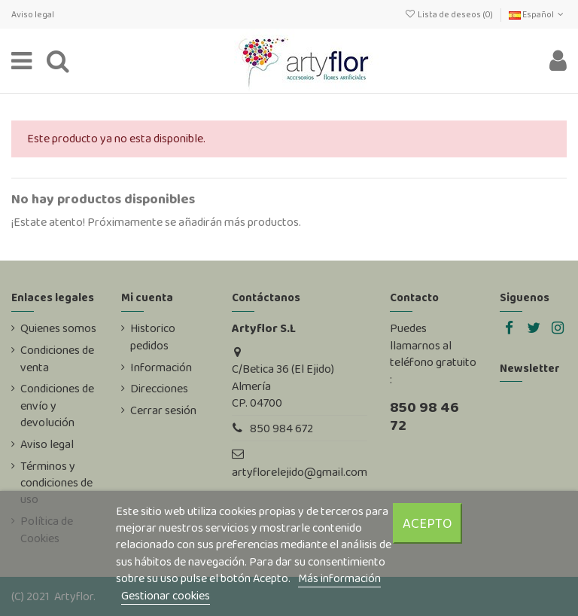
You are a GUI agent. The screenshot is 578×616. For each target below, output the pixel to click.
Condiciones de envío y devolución (57, 405)
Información (161, 367)
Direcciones (159, 388)
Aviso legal (32, 14)
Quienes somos (58, 328)
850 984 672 (281, 428)
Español (538, 14)
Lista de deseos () (449, 14)
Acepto (427, 523)
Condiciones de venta (57, 358)
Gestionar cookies (165, 595)
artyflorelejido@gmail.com (299, 471)
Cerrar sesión (163, 410)
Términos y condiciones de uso (56, 483)
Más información (339, 578)
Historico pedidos (152, 336)
